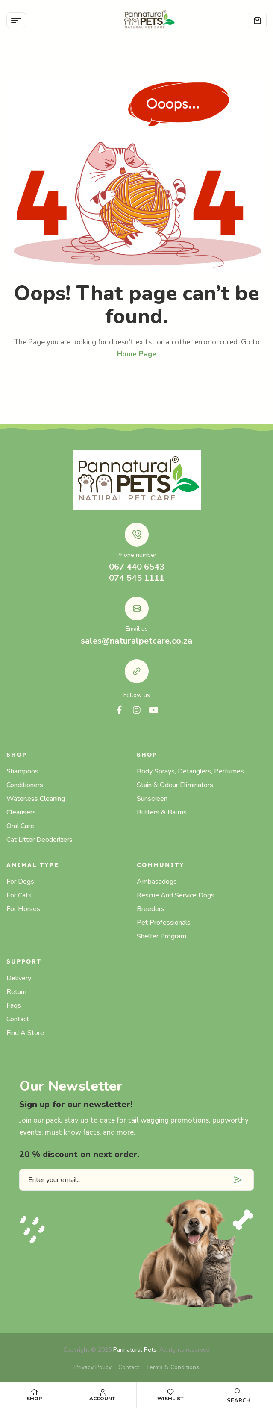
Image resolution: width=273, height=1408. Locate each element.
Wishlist (170, 1398)
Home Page (136, 354)
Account (102, 1398)
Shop (34, 1398)
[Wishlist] (170, 1392)
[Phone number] (137, 535)
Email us (137, 629)
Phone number (136, 555)
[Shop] (34, 1392)
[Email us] (137, 608)
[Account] (102, 1392)
